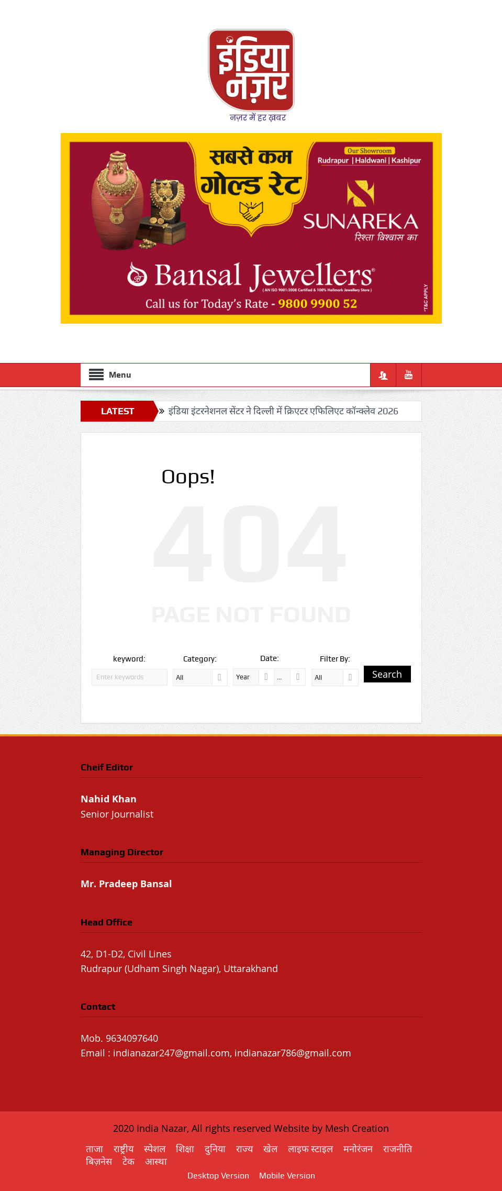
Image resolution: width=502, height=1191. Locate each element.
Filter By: (335, 659)
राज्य (244, 1148)
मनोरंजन (358, 1148)
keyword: (129, 659)
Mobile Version (287, 1176)
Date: (269, 658)
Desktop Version (218, 1176)
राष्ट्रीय (123, 1148)
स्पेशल (154, 1148)
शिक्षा (185, 1148)
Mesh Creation (357, 1128)
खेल (270, 1148)
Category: (200, 659)
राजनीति (397, 1148)
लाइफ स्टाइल (310, 1148)
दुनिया (215, 1148)
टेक (128, 1161)
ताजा (94, 1148)
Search (387, 674)
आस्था (156, 1161)
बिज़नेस (99, 1161)
